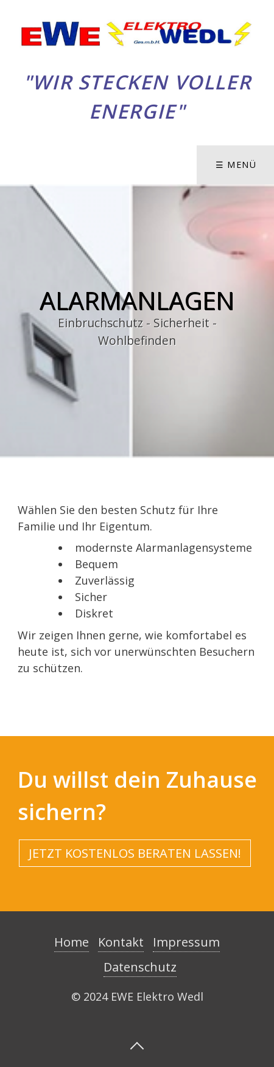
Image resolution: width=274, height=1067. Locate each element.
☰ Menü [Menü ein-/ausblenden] (236, 164)
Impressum (186, 942)
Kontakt (121, 942)
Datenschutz (140, 967)
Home (71, 942)
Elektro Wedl (136, 64)
